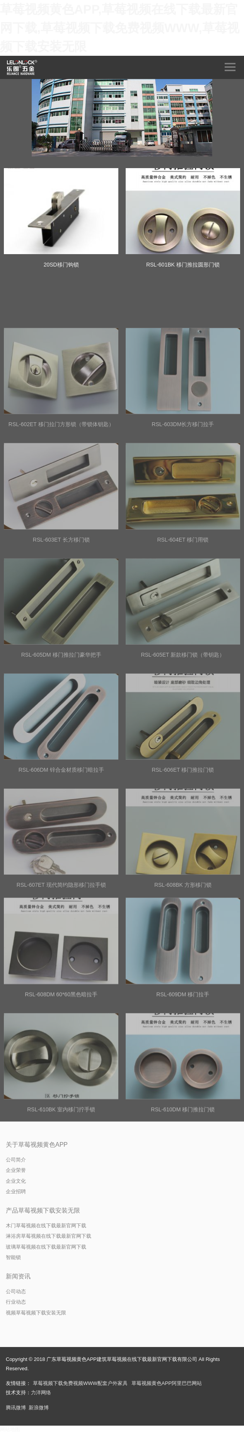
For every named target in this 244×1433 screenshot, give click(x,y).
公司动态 (16, 1291)
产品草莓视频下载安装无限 (43, 1210)
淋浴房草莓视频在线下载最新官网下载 (48, 1236)
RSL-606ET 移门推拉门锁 (183, 825)
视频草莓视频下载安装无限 (36, 1313)
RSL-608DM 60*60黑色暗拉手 (61, 1051)
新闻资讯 (18, 1276)
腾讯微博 (16, 1408)
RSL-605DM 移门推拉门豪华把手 (61, 710)
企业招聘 (16, 1191)
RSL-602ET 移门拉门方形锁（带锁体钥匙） (61, 480)
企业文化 (16, 1181)
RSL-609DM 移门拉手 (182, 1051)
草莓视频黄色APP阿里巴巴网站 (166, 1383)
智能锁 (13, 1257)
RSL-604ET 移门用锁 (182, 595)
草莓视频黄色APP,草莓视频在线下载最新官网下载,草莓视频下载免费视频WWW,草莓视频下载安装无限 (119, 27)
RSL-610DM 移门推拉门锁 (183, 1166)
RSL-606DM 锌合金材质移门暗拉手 (61, 825)
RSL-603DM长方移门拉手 (183, 480)
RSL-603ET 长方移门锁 (61, 595)
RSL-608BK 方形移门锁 (183, 941)
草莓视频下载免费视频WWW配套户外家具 (80, 1383)
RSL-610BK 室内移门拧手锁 (61, 1166)
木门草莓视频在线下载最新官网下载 (46, 1225)
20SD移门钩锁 (61, 264)
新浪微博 (39, 1408)
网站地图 (10, 1429)
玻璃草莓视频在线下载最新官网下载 (46, 1247)
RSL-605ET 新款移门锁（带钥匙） (183, 710)
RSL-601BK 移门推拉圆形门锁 (183, 264)
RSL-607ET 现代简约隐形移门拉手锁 (61, 941)
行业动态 (16, 1302)
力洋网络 (41, 1392)
